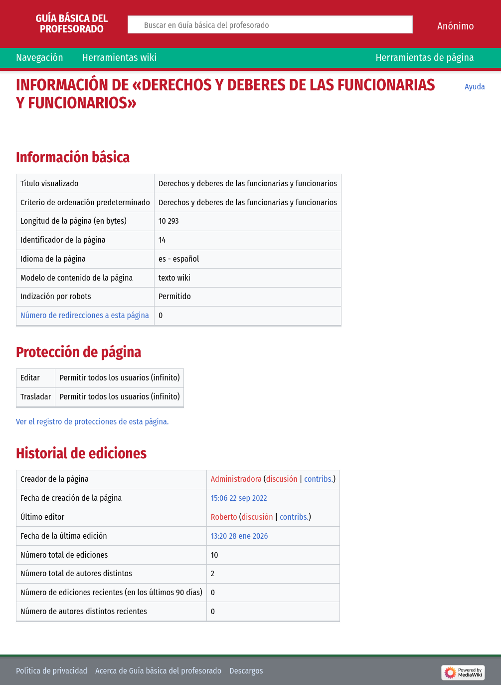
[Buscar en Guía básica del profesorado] (270, 24)
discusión (282, 479)
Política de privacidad (51, 671)
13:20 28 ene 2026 (239, 536)
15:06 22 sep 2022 (239, 498)
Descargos (246, 671)
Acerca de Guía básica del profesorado (158, 671)
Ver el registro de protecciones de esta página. (92, 421)
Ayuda (475, 86)
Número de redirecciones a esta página (84, 315)
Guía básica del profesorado (72, 23)
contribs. (318, 479)
